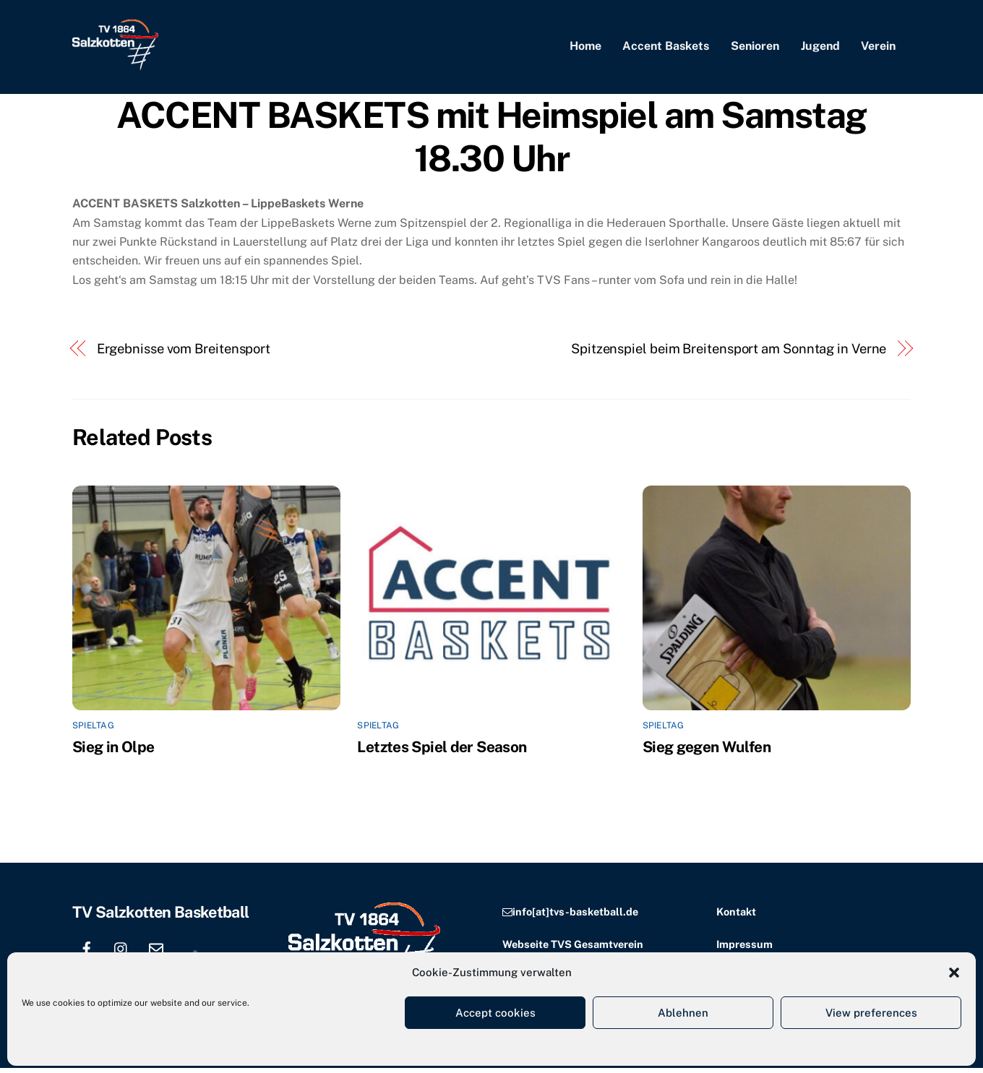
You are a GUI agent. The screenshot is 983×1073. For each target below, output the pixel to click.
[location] (190, 951)
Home (585, 49)
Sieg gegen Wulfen (706, 751)
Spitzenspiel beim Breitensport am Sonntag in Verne (728, 353)
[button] (954, 972)
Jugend (820, 49)
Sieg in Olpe (113, 751)
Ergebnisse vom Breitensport (184, 353)
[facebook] (86, 951)
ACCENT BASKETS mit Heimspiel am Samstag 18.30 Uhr (491, 141)
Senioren (755, 49)
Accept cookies (495, 1013)
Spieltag (93, 730)
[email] (156, 951)
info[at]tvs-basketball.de (575, 916)
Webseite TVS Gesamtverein (572, 948)
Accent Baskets (665, 49)
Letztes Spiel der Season (441, 751)
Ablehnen (683, 1013)
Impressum (744, 948)
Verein (878, 49)
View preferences (871, 1013)
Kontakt (736, 916)
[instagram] (121, 951)
